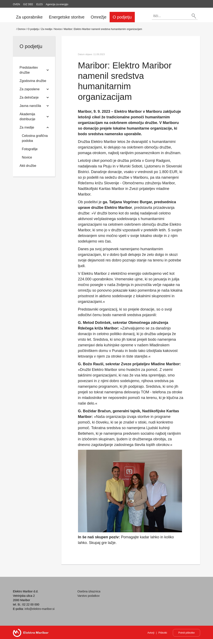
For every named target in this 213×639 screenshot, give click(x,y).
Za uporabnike (29, 17)
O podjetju (122, 17)
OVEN (16, 4)
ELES (39, 4)
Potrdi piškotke (186, 632)
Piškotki (163, 632)
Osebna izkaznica (88, 591)
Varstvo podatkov (88, 595)
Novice (58, 29)
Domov (22, 29)
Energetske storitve (66, 17)
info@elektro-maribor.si (39, 609)
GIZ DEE (28, 4)
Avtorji (150, 632)
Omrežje (98, 17)
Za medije (46, 29)
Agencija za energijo (57, 4)
